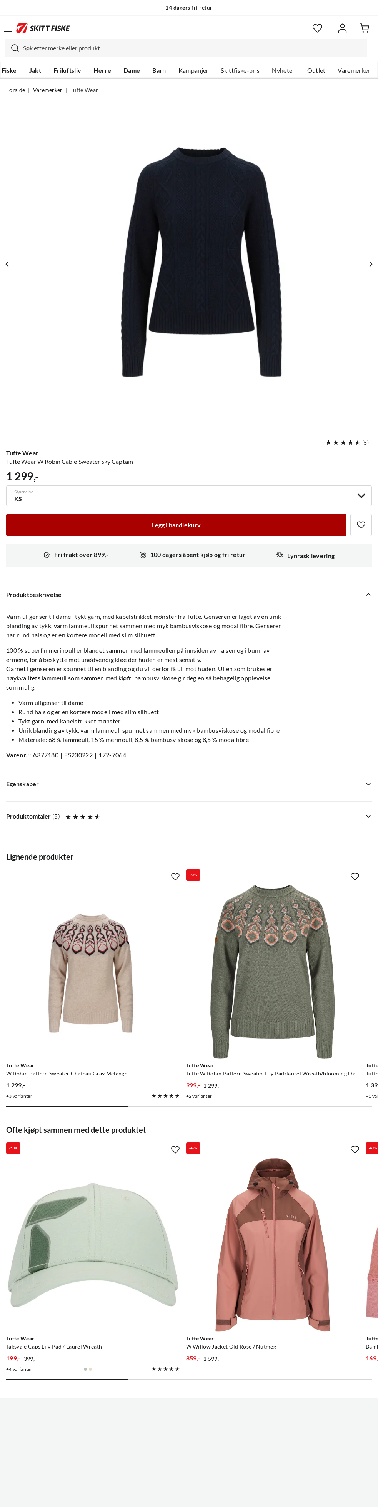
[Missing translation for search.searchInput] (12, 48)
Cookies (236, 1495)
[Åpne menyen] (8, 28)
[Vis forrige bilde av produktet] (9, 264)
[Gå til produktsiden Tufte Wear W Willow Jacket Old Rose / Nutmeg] (181, 1153)
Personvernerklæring (158, 1495)
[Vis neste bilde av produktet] (369, 264)
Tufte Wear (84, 90)
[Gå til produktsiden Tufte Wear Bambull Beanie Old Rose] (300, 1153)
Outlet (316, 70)
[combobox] (186, 48)
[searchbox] (193, 48)
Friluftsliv (67, 70)
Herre (102, 70)
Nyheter (283, 70)
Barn (159, 70)
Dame (131, 70)
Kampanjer (193, 70)
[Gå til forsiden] (43, 28)
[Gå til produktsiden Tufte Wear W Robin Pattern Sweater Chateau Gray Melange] (62, 941)
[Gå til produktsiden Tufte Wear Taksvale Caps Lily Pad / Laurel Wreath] (62, 1153)
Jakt (35, 70)
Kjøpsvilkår (205, 1495)
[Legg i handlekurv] (176, 525)
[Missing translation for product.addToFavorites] (361, 525)
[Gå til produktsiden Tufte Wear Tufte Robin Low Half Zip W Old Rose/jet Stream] (300, 941)
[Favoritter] (317, 28)
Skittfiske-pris (240, 70)
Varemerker (354, 70)
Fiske (9, 70)
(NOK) (189, 1462)
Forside (15, 90)
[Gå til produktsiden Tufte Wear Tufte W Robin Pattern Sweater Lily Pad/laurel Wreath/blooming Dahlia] (181, 941)
